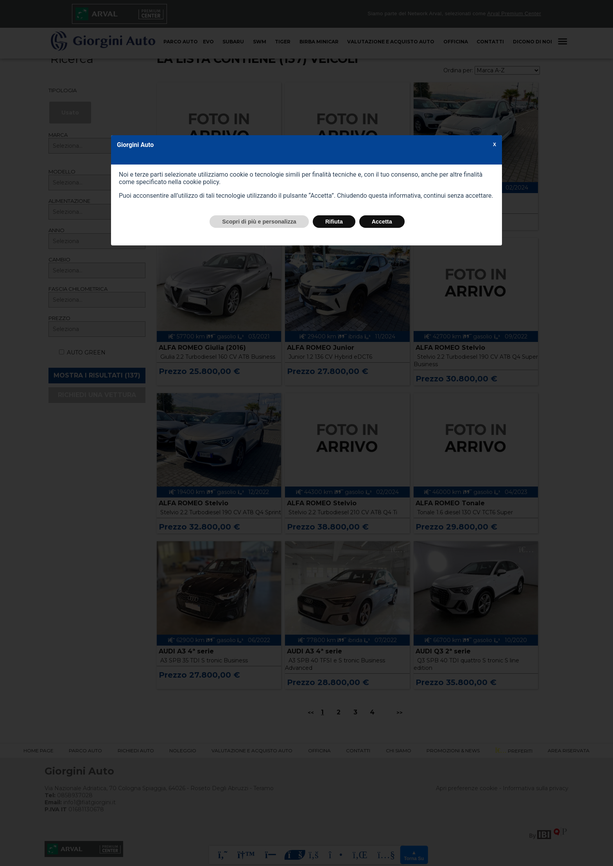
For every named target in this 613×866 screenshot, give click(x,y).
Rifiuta (334, 221)
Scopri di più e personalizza (259, 221)
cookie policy (201, 182)
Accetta (382, 221)
